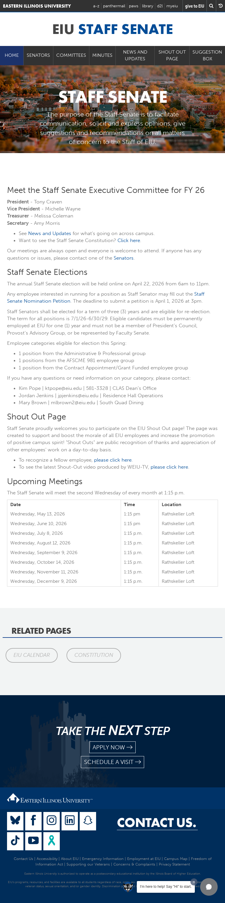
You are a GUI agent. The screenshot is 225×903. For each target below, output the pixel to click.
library (147, 6)
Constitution (93, 655)
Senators (38, 55)
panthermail (114, 6)
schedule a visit (112, 762)
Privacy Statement (174, 864)
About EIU (70, 858)
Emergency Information (103, 858)
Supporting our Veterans (88, 864)
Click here (128, 240)
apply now (112, 747)
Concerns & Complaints (134, 864)
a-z (96, 6)
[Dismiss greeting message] (193, 881)
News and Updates (135, 55)
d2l (160, 6)
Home (12, 55)
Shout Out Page (172, 55)
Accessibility (47, 858)
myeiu (172, 6)
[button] (209, 887)
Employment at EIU (144, 858)
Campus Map (176, 858)
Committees (71, 55)
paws (133, 6)
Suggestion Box (207, 55)
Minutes (102, 55)
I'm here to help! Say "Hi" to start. (166, 887)
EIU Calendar (31, 655)
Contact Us (23, 858)
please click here (113, 460)
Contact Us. (156, 822)
